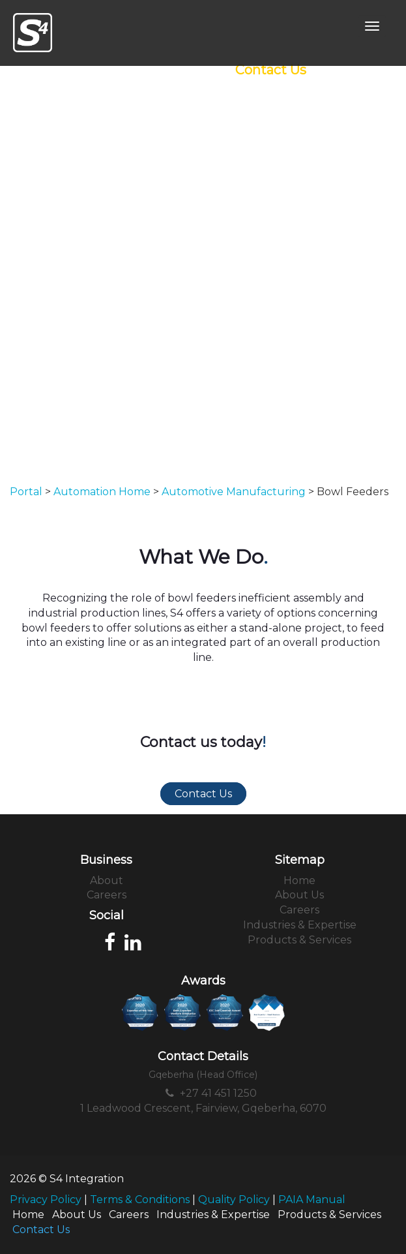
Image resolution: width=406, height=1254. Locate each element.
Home (299, 880)
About (106, 880)
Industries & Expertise (299, 925)
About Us (299, 895)
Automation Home (102, 491)
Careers (106, 895)
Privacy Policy (45, 1199)
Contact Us (270, 70)
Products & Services (299, 940)
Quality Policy (234, 1199)
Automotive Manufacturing (234, 491)
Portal (26, 491)
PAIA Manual (311, 1199)
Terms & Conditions (140, 1199)
